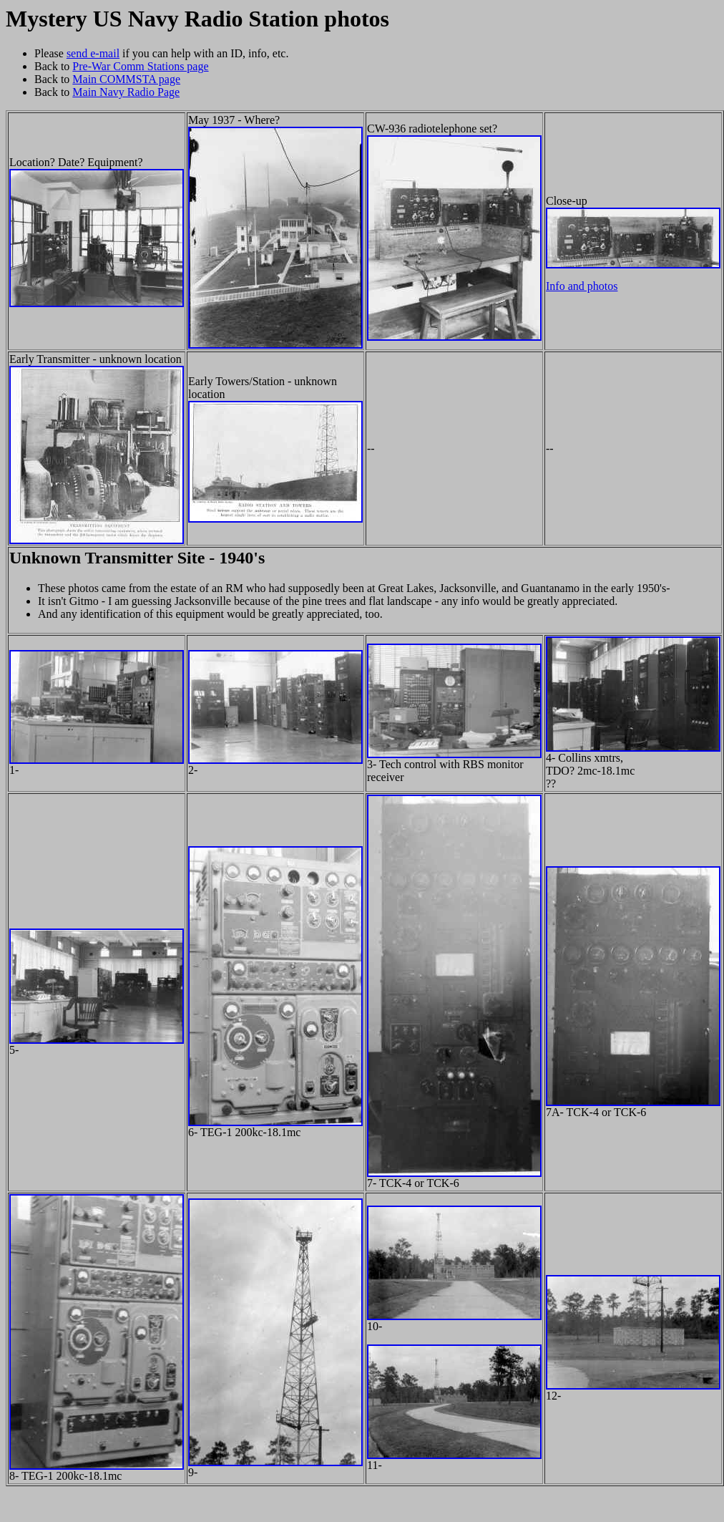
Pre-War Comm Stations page (140, 66)
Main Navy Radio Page (126, 92)
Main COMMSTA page (126, 79)
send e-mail (93, 53)
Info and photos (581, 286)
